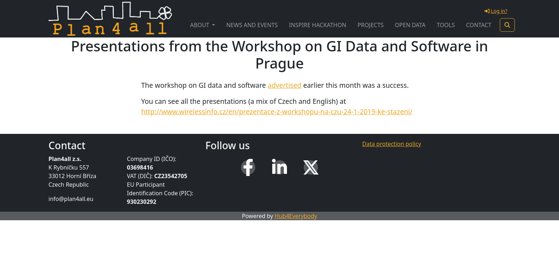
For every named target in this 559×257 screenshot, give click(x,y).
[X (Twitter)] (311, 167)
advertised (285, 85)
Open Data (410, 25)
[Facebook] (248, 167)
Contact (478, 25)
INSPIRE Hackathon (318, 25)
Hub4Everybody (296, 216)
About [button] (200, 25)
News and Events (252, 25)
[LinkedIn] (279, 167)
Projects (371, 25)
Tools (446, 25)
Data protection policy (391, 144)
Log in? (495, 10)
